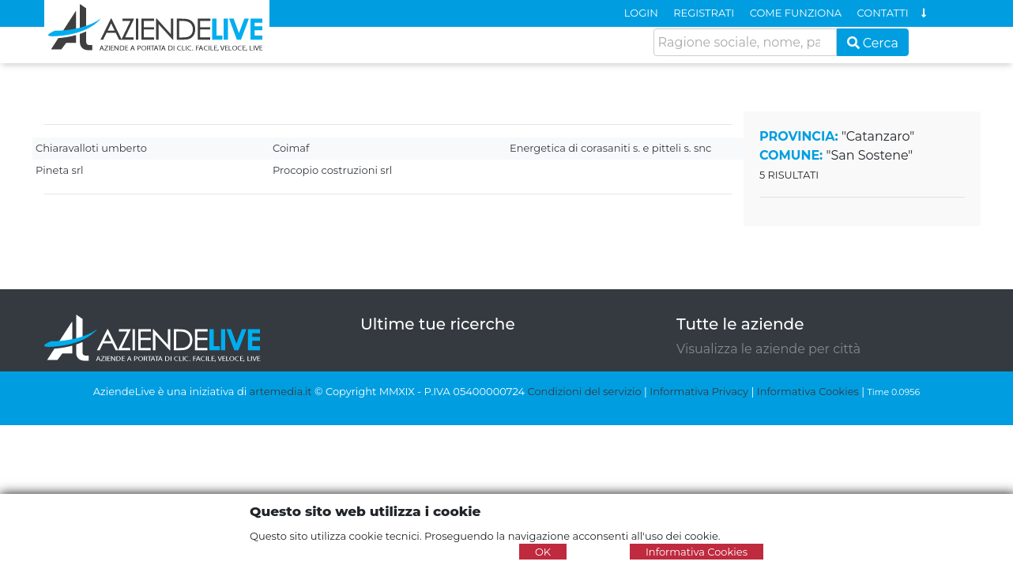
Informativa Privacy (699, 391)
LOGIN (641, 12)
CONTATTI (883, 12)
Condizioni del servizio (585, 391)
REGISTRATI (703, 12)
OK (543, 551)
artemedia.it (281, 391)
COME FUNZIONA (796, 12)
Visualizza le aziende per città (768, 348)
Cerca (873, 43)
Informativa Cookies (808, 391)
